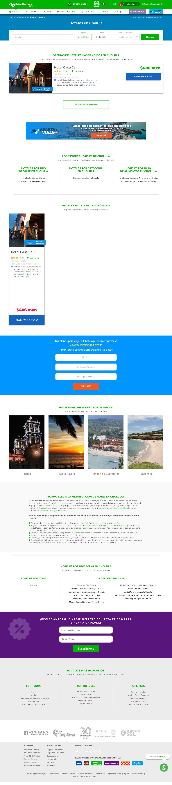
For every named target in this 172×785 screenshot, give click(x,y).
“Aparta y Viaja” (81, 528)
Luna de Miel (52, 759)
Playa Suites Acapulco (138, 704)
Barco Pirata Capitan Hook (33, 704)
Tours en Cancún (30, 759)
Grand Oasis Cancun (86, 691)
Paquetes (50, 762)
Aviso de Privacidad (85, 774)
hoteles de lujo (122, 525)
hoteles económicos (98, 525)
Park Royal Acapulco (138, 698)
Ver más (91, 85)
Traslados (51, 766)
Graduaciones (52, 756)
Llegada (83, 33)
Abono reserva (137, 774)
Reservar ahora (143, 76)
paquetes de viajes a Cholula (53, 510)
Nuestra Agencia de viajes (36, 774)
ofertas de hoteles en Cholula (116, 508)
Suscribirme (86, 648)
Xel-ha (33, 695)
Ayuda (126, 774)
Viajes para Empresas (55, 753)
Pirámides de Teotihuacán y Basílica (34, 698)
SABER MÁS (86, 386)
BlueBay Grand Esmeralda (138, 695)
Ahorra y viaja (91, 776)
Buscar (150, 37)
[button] (69, 11)
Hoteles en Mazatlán (32, 753)
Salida (101, 33)
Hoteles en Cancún (31, 750)
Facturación (100, 774)
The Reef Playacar (138, 701)
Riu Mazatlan (86, 694)
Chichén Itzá (33, 701)
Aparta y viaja (78, 776)
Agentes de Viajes (114, 774)
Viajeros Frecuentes (55, 750)
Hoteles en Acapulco (32, 766)
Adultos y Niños (125, 33)
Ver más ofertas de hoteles (86, 104)
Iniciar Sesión (132, 4)
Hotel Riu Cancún (86, 701)
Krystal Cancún (86, 704)
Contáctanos (54, 774)
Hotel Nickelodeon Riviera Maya (86, 697)
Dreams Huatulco (138, 692)
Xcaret (33, 692)
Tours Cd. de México (32, 756)
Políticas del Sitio (68, 774)
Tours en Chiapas (30, 762)
